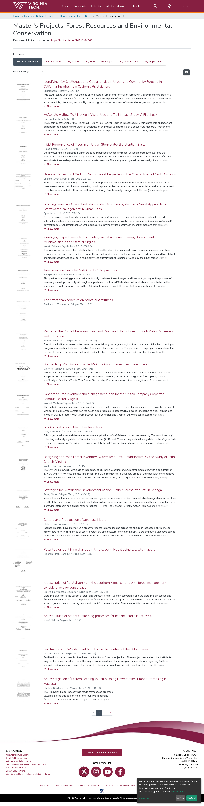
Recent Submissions (28, 61)
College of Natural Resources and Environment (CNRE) (40, 16)
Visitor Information (120, 785)
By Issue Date (54, 61)
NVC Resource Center (16, 767)
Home (16, 16)
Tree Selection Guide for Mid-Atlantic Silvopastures (80, 270)
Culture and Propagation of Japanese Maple (75, 520)
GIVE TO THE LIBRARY (102, 752)
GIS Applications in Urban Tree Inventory (73, 427)
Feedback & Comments (62, 785)
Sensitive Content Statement (88, 785)
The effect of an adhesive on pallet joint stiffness (78, 300)
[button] (169, 6)
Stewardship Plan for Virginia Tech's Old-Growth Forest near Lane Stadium (97, 364)
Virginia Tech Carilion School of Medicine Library (28, 774)
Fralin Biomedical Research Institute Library (26, 764)
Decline (180, 797)
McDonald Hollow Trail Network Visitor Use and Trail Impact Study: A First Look (100, 115)
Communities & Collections (88, 6)
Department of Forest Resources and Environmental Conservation (76, 16)
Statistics (137, 6)
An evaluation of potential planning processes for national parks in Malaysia (98, 616)
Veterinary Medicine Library (18, 761)
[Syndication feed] (186, 72)
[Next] (110, 713)
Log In (185, 6)
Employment (43, 785)
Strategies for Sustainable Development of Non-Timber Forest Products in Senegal (103, 490)
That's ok (191, 797)
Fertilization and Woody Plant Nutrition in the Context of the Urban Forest (97, 649)
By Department (153, 61)
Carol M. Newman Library (17, 758)
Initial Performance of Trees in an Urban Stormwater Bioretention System (96, 144)
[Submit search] (155, 6)
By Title (90, 61)
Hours (107, 785)
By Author (73, 61)
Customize (144, 797)
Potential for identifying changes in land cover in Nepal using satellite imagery (99, 549)
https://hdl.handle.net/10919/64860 (71, 40)
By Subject (107, 61)
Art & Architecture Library (17, 755)
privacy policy (178, 791)
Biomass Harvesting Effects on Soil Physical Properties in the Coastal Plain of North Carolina (110, 174)
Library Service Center (16, 771)
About (65, 6)
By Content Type (129, 61)
